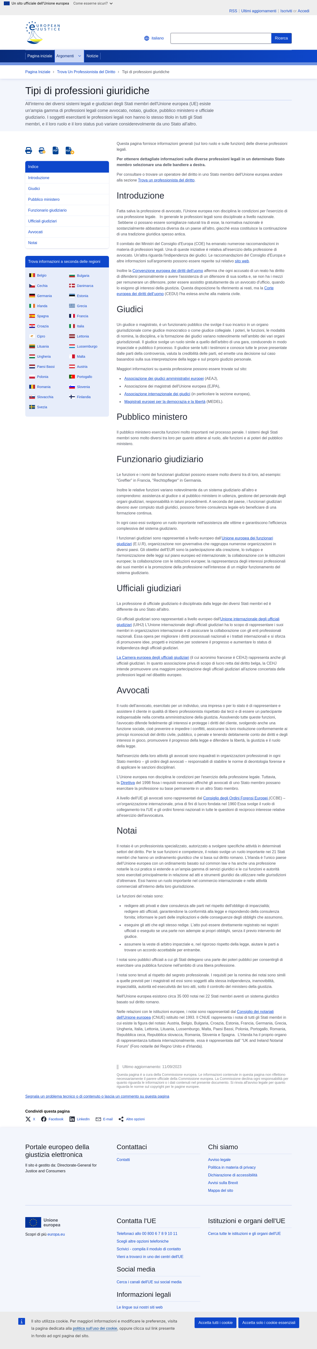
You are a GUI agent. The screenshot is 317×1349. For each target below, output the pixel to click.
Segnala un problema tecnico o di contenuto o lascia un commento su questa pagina (97, 1096)
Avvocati (35, 232)
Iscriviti (286, 11)
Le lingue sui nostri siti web (140, 1307)
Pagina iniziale (39, 56)
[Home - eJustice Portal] (42, 32)
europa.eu (56, 1234)
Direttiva (128, 783)
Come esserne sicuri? (93, 3)
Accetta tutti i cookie (215, 1323)
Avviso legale (219, 1160)
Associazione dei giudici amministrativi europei (164, 378)
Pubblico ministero (44, 199)
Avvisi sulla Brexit (223, 1183)
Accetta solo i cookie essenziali (268, 1323)
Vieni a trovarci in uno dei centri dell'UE (150, 1257)
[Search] (281, 38)
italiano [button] (154, 38)
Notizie (92, 56)
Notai (32, 243)
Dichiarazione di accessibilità (232, 1175)
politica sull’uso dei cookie (95, 1328)
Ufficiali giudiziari (42, 221)
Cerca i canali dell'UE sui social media (149, 1282)
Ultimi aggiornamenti (258, 11)
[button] (31, 1119)
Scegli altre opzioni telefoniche (143, 1241)
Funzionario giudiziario (47, 210)
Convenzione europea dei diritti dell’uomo (168, 271)
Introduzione (38, 178)
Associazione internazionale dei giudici (157, 394)
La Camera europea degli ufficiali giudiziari (153, 657)
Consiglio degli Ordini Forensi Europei (236, 798)
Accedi (303, 11)
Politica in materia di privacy (232, 1167)
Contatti (123, 1160)
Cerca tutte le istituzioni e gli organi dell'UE (244, 1234)
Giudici (34, 189)
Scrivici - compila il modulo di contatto (149, 1249)
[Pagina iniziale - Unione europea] (43, 1222)
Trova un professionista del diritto (166, 180)
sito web (242, 261)
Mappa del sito (220, 1190)
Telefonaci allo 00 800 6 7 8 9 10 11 (147, 1234)
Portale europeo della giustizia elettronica (57, 1150)
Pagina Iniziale (37, 72)
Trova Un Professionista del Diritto (86, 72)
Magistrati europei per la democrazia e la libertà (164, 402)
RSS (233, 11)
